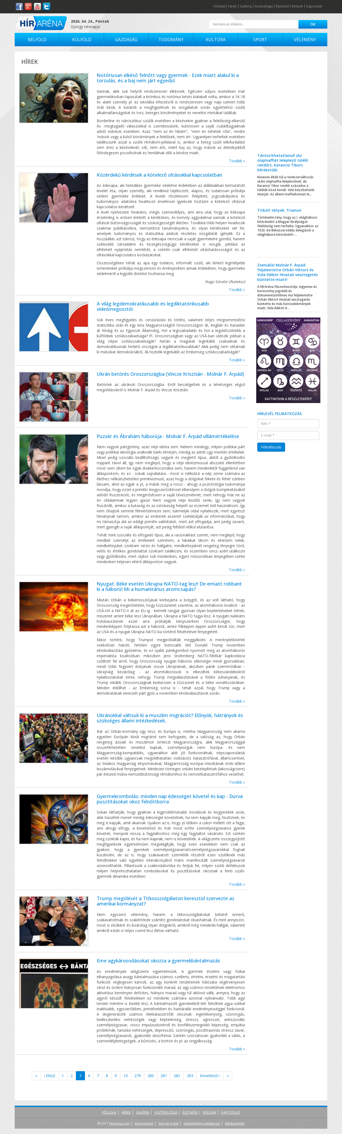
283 (190, 1075)
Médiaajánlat (234, 1123)
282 (177, 1075)
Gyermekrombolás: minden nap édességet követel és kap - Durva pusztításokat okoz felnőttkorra (170, 799)
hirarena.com (119, 1123)
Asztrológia (264, 6)
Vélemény (305, 39)
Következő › (210, 1075)
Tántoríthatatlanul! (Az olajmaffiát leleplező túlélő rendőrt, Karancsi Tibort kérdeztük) (282, 162)
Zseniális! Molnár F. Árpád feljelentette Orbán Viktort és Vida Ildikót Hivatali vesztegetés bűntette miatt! (287, 272)
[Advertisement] (288, 106)
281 (164, 1075)
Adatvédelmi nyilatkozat (202, 1123)
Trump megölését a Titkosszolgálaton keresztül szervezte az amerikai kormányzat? (165, 901)
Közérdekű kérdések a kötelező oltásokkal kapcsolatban (159, 175)
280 (150, 1075)
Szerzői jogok (168, 1123)
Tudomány (171, 39)
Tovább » (237, 160)
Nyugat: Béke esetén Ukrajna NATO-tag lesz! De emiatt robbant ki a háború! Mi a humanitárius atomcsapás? (169, 586)
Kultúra (216, 39)
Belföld (37, 39)
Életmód (282, 6)
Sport (260, 39)
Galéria (246, 6)
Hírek (232, 6)
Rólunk (297, 6)
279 (137, 1075)
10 (125, 1075)
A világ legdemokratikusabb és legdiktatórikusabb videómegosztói (153, 306)
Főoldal (219, 6)
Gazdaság (126, 39)
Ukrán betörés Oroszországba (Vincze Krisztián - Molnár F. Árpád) (170, 374)
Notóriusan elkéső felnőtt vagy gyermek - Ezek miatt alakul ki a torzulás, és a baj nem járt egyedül (168, 78)
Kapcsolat (314, 6)
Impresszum (144, 1123)
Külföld (81, 39)
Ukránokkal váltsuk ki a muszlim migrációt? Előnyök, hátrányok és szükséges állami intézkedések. (170, 718)
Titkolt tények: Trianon (279, 210)
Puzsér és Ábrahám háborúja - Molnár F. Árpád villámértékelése (168, 436)
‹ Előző (49, 1075)
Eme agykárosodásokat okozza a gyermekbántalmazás (158, 960)
